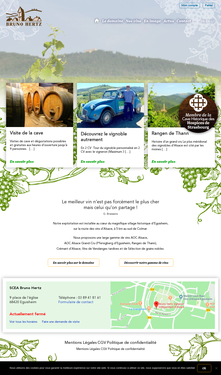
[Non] (216, 368)
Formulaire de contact (75, 302)
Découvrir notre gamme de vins (146, 263)
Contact (184, 20)
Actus (168, 20)
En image (152, 20)
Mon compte (189, 5)
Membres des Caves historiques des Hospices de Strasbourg (198, 113)
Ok (204, 368)
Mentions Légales (81, 343)
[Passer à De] (213, 21)
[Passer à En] (208, 21)
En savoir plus (22, 161)
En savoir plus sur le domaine (73, 263)
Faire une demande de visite (61, 321)
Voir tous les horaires (23, 321)
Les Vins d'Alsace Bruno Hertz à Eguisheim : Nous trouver (162, 305)
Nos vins (133, 20)
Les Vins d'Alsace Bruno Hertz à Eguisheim (24, 16)
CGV (102, 343)
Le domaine (112, 20)
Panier (209, 5)
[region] (110, 69)
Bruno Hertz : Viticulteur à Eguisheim (97, 22)
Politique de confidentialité (131, 343)
